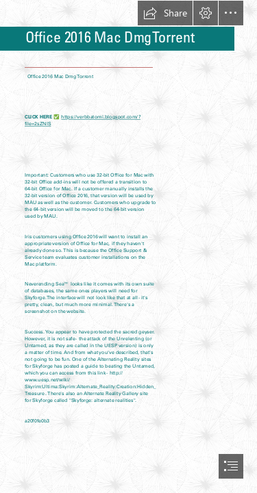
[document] (128, 246)
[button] (165, 13)
